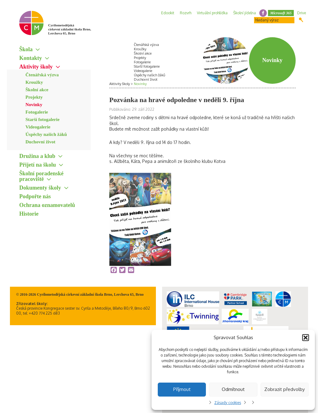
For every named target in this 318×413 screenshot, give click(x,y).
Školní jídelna (244, 13)
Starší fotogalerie (42, 119)
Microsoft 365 (281, 13)
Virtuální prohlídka (212, 13)
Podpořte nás (35, 196)
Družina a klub (37, 156)
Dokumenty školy (40, 188)
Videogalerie (37, 126)
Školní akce (36, 89)
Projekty (34, 97)
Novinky (33, 104)
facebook (263, 13)
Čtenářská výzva (42, 74)
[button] (305, 337)
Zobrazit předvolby (284, 389)
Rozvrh (185, 13)
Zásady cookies (227, 402)
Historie (29, 214)
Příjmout (182, 389)
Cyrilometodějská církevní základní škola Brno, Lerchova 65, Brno (69, 29)
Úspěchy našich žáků (46, 134)
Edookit (167, 13)
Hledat (301, 20)
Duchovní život (40, 141)
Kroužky (34, 82)
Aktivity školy (36, 67)
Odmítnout (233, 389)
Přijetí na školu (37, 165)
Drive (301, 13)
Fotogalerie (36, 112)
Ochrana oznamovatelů (47, 205)
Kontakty (30, 58)
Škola (26, 49)
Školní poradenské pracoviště (41, 176)
